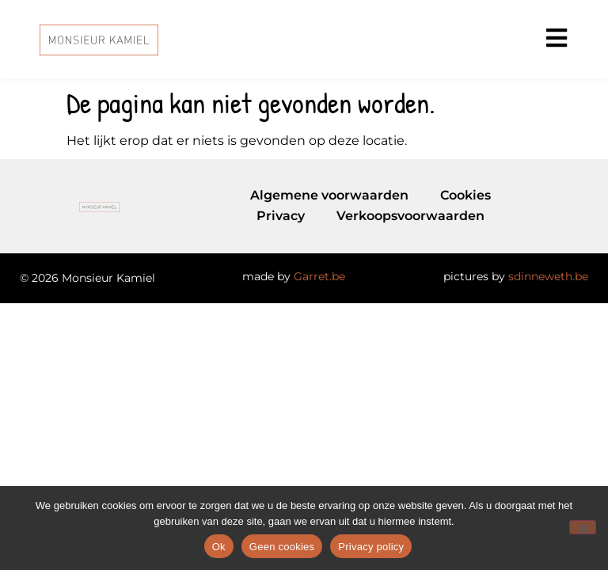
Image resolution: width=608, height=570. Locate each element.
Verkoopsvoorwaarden (410, 215)
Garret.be (319, 276)
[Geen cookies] (582, 527)
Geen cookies (282, 547)
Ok (219, 547)
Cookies (465, 195)
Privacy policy (371, 547)
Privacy (280, 215)
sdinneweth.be (548, 276)
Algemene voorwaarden (329, 195)
